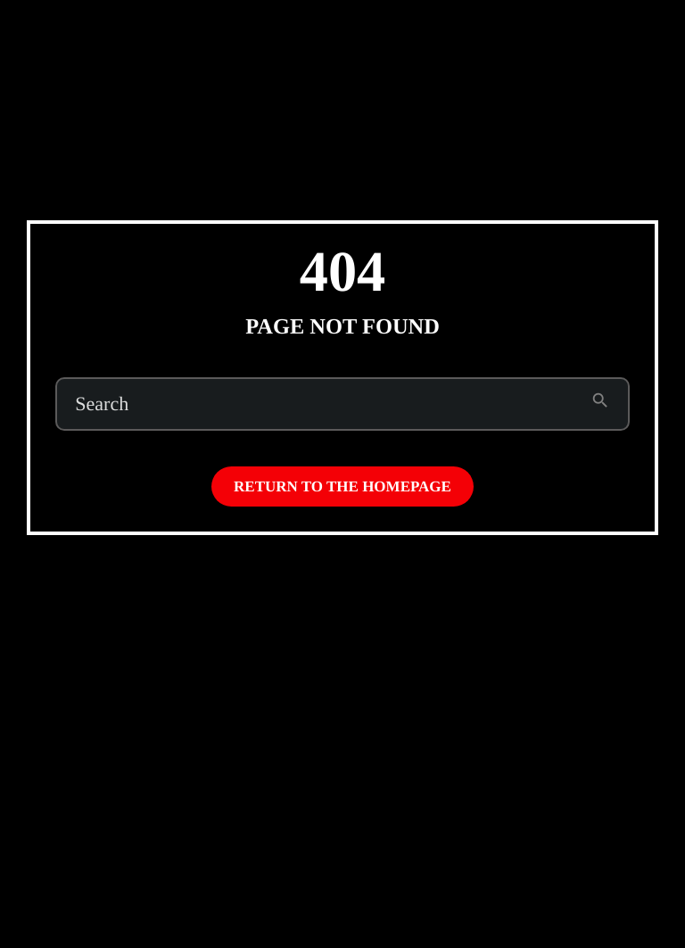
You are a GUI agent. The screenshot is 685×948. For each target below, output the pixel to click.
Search (101, 404)
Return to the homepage (342, 486)
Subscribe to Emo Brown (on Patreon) (484, 33)
